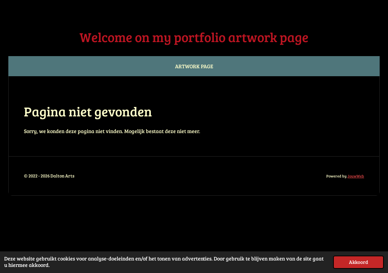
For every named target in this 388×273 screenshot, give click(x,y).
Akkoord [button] (358, 262)
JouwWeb (355, 176)
